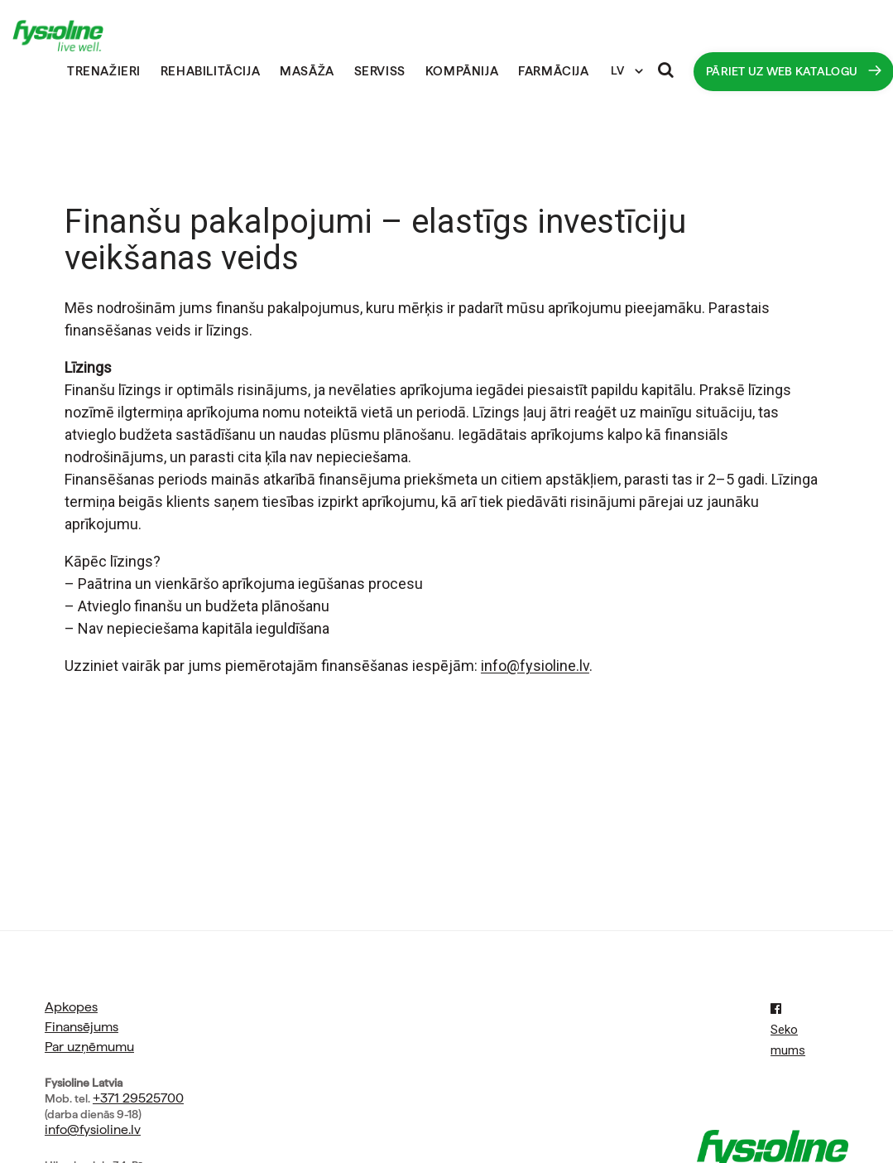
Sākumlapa (47, 71)
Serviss (380, 71)
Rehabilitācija (210, 71)
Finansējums (81, 1027)
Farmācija (553, 71)
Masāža (307, 71)
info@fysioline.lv (93, 1129)
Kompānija (461, 71)
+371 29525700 (138, 1098)
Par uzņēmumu (89, 1046)
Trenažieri (104, 71)
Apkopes (71, 1007)
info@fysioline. (530, 665)
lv (584, 665)
